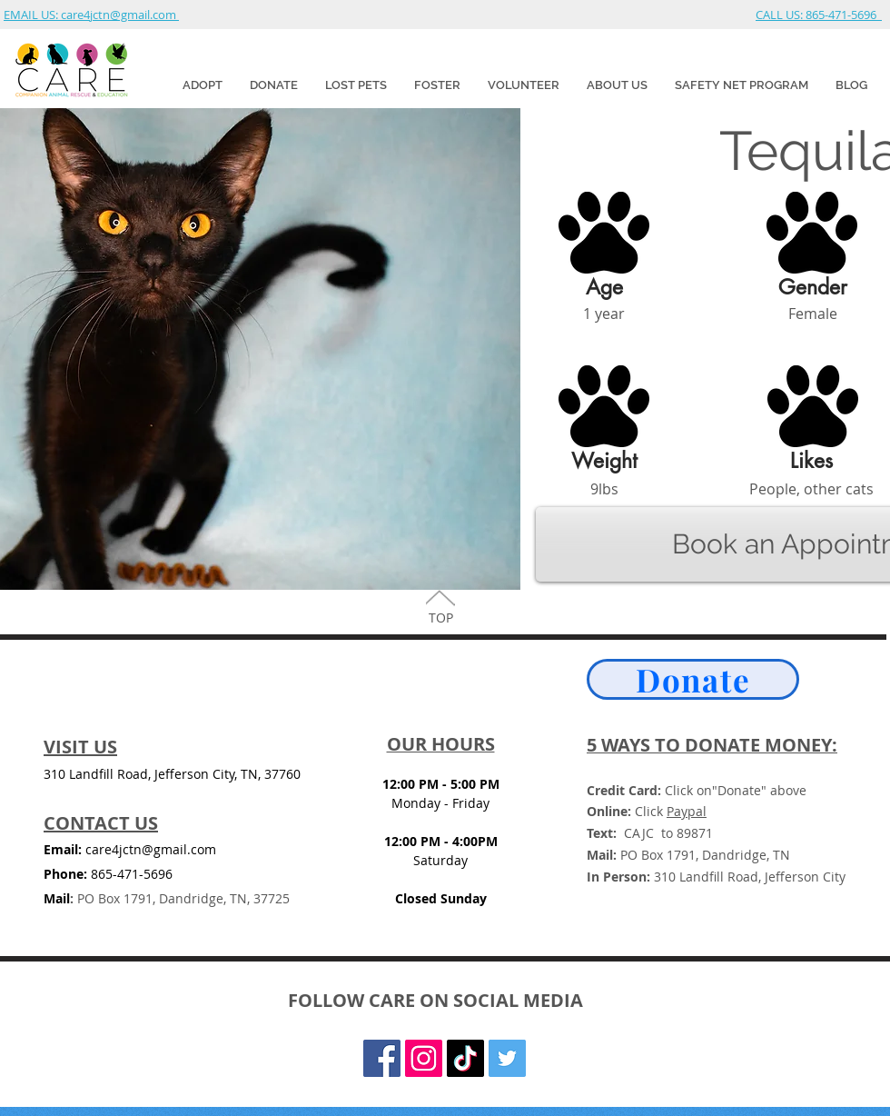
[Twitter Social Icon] (507, 1058)
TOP (441, 617)
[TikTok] (465, 1058)
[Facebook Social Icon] (381, 1058)
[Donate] (693, 679)
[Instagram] (423, 1058)
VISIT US (80, 746)
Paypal (687, 811)
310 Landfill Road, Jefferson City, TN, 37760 (172, 773)
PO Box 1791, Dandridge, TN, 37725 (180, 898)
